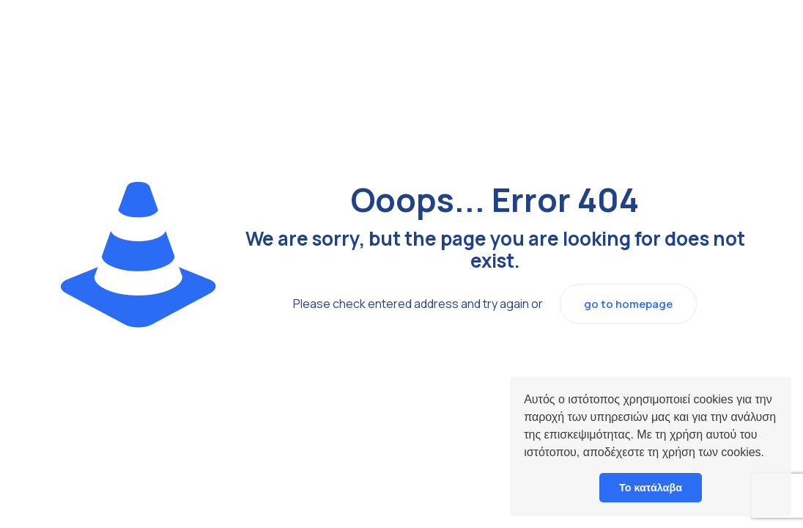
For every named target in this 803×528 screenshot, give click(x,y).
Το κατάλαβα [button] (650, 488)
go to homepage (628, 304)
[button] (769, 454)
